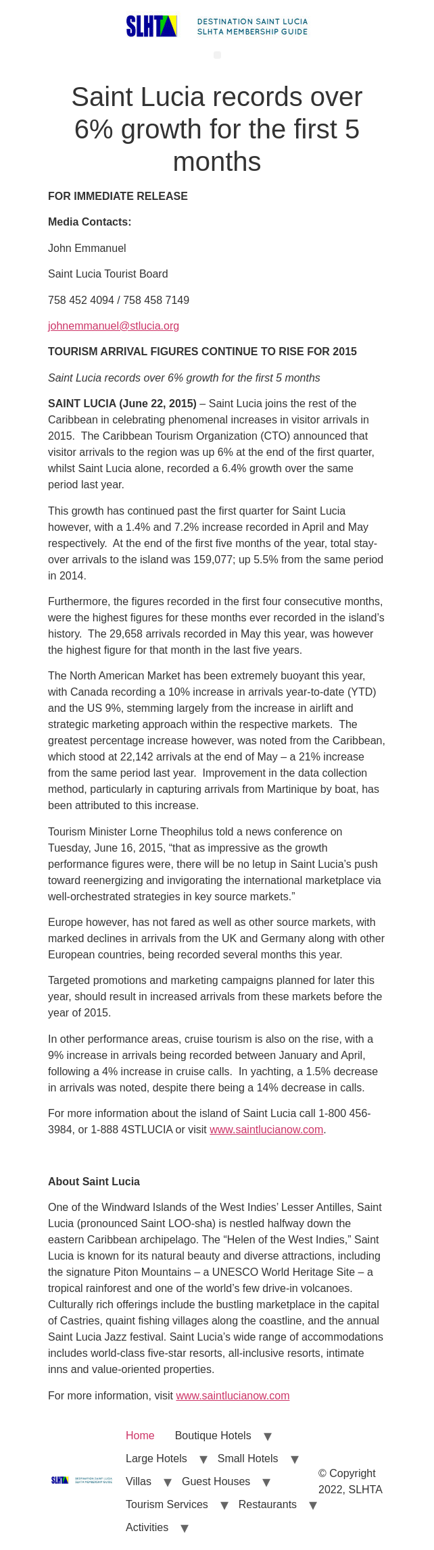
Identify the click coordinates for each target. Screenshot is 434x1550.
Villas (138, 1481)
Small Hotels (248, 1458)
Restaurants (268, 1504)
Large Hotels (156, 1458)
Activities (147, 1527)
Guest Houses (216, 1481)
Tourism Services (167, 1504)
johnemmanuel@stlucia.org (113, 326)
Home (140, 1435)
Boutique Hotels (213, 1435)
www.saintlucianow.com (266, 1129)
